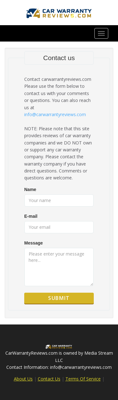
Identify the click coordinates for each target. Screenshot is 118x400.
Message (33, 242)
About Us (23, 379)
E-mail (30, 216)
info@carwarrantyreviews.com (55, 114)
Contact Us (49, 379)
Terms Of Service (83, 379)
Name (30, 189)
